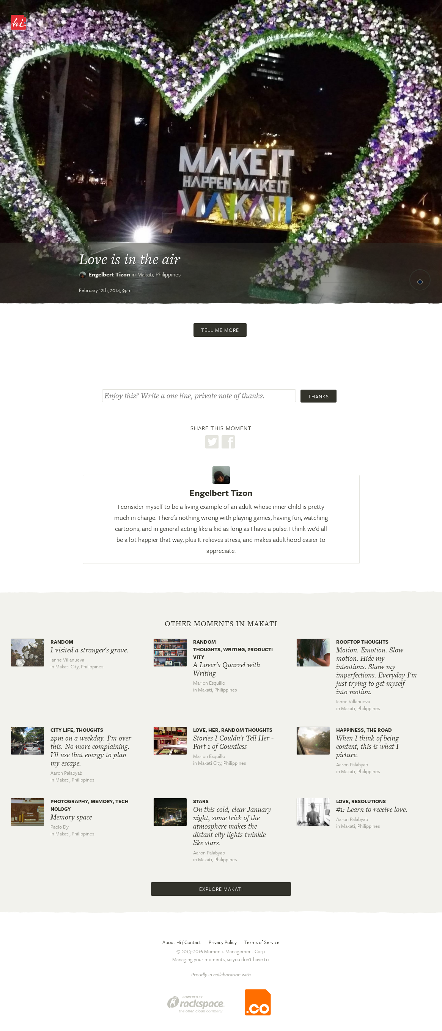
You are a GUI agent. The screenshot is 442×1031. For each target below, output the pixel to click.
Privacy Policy (223, 942)
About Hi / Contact (181, 942)
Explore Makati (221, 889)
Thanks (318, 396)
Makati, (159, 274)
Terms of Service (262, 942)
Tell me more (220, 330)
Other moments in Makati (221, 624)
